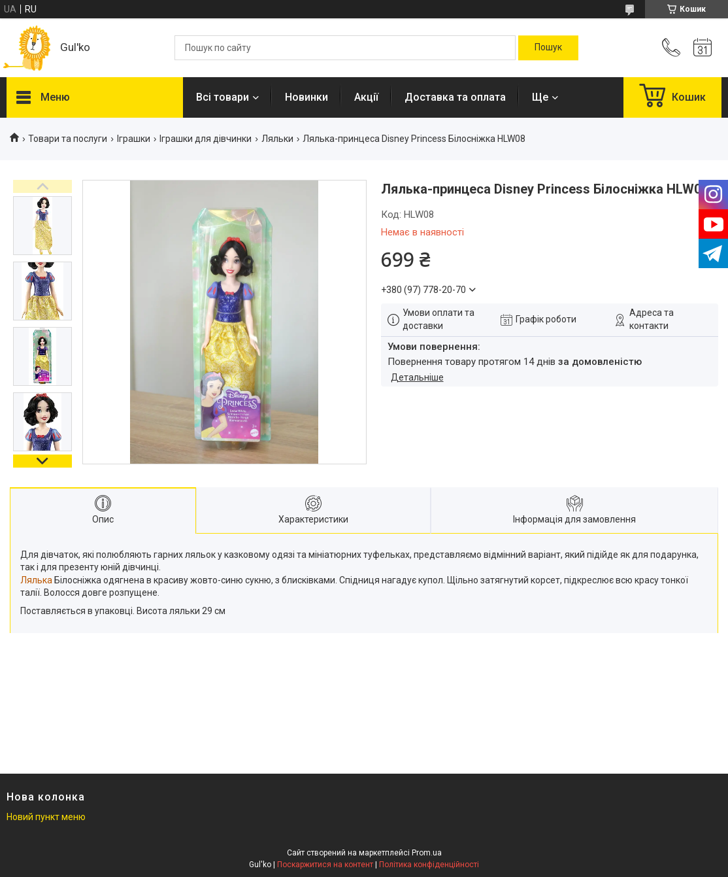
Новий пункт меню (46, 817)
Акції (366, 97)
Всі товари (222, 97)
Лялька (36, 580)
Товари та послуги (67, 138)
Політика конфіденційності (429, 864)
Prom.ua (427, 852)
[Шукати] (548, 47)
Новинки (306, 97)
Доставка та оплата (455, 97)
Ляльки (277, 138)
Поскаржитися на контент (325, 864)
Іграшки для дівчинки (205, 138)
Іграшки (133, 138)
